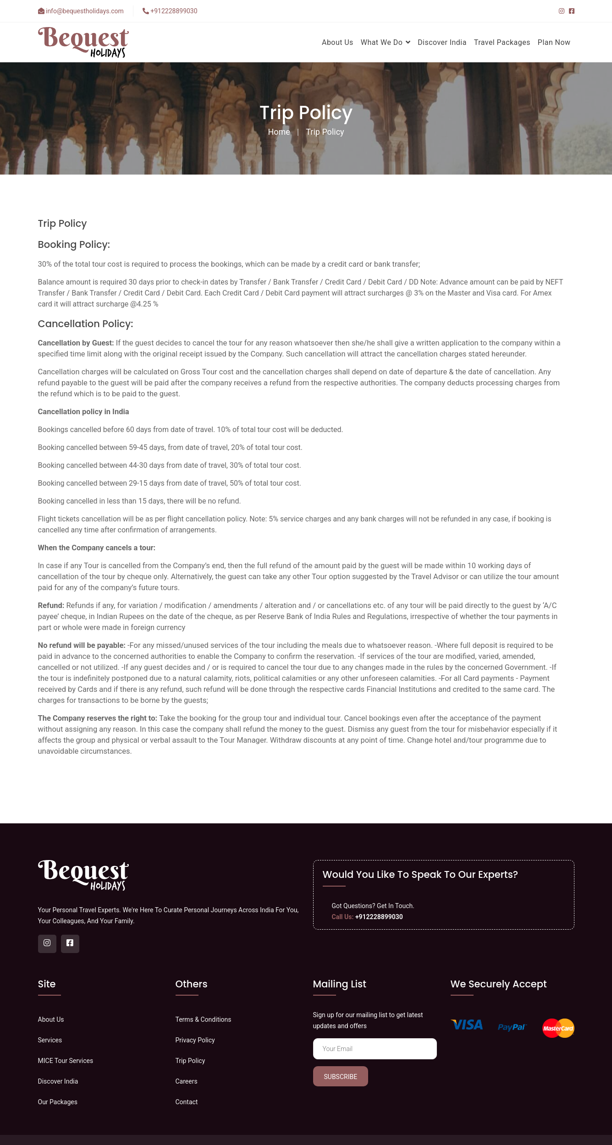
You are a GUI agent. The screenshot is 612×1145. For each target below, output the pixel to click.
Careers (187, 1081)
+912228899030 (170, 11)
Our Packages (58, 1102)
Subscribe (341, 1076)
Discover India (442, 42)
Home (279, 132)
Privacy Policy (195, 1040)
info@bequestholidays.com (81, 11)
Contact (187, 1102)
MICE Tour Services (66, 1060)
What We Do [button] (385, 42)
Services (50, 1040)
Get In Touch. (395, 905)
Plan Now (554, 42)
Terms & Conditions (204, 1019)
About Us (337, 42)
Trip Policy (325, 132)
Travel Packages (502, 42)
